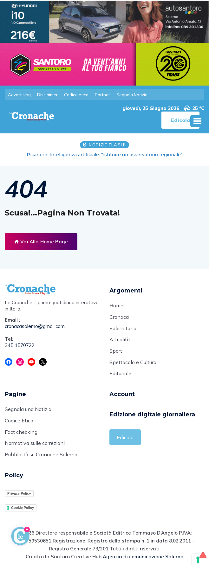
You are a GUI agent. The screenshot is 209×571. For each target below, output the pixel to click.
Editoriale (120, 374)
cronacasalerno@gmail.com (35, 327)
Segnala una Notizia (28, 410)
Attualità (119, 340)
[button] (197, 121)
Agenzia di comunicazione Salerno (143, 558)
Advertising (19, 94)
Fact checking (21, 433)
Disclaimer (47, 94)
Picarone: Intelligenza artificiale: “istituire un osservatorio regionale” (105, 154)
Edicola (125, 438)
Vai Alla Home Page (41, 242)
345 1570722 (20, 346)
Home (116, 306)
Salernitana (122, 329)
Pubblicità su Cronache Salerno (41, 456)
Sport (115, 352)
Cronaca (119, 317)
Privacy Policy (19, 495)
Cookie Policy (22, 509)
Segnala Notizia (131, 94)
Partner (102, 94)
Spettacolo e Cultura (132, 363)
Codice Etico (19, 422)
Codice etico (76, 94)
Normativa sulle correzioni (35, 444)
